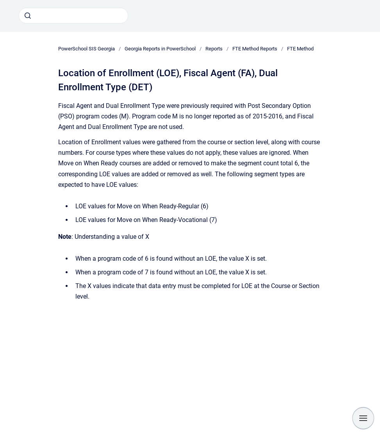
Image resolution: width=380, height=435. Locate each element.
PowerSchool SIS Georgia (86, 49)
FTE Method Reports (254, 49)
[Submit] (27, 15)
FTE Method (300, 49)
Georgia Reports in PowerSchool (160, 49)
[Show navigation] (363, 418)
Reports (214, 49)
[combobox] (73, 15)
